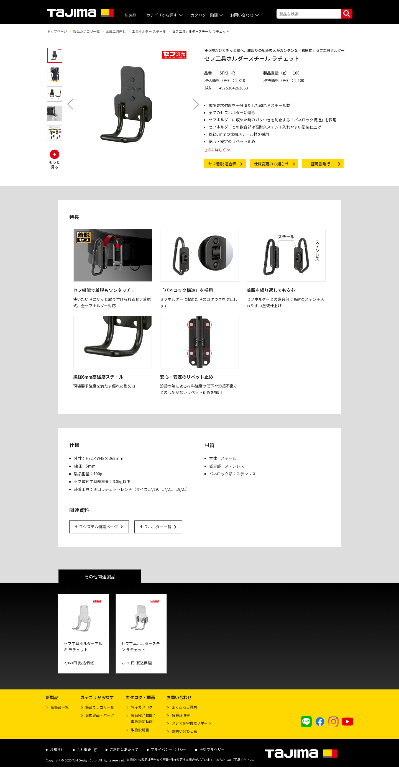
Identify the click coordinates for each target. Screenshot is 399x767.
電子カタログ (142, 707)
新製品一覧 (60, 707)
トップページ (57, 31)
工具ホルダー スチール (149, 31)
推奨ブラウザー (210, 749)
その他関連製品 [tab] (99, 576)
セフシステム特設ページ (102, 526)
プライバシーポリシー (167, 749)
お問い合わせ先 (184, 731)
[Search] (309, 14)
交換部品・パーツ (99, 715)
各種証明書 (181, 715)
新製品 (130, 15)
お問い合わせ (245, 15)
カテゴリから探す (165, 15)
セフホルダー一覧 (161, 526)
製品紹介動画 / (140, 719)
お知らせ (55, 749)
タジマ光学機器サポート (191, 723)
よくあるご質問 (184, 707)
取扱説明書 (140, 729)
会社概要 (85, 749)
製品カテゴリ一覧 (86, 31)
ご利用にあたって (122, 749)
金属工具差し (116, 31)
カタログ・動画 (207, 15)
